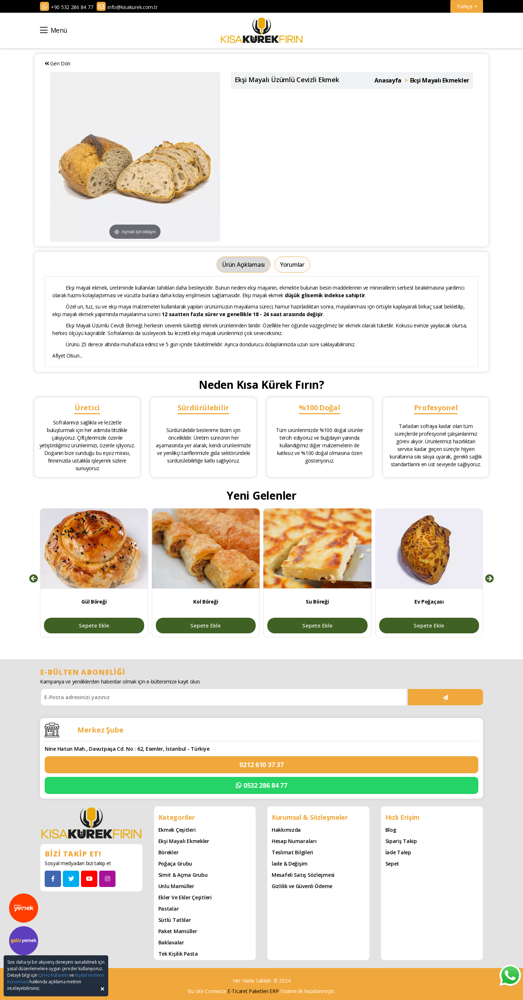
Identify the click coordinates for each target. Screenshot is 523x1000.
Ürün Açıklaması (243, 265)
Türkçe (467, 6)
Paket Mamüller (177, 931)
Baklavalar (171, 942)
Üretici (87, 407)
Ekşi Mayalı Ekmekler (183, 841)
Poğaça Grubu (175, 863)
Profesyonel (436, 407)
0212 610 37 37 (261, 764)
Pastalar (168, 908)
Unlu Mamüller (176, 886)
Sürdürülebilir (203, 407)
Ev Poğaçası (429, 601)
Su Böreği (317, 601)
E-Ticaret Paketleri (247, 991)
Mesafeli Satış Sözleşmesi (303, 874)
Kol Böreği (205, 601)
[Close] (102, 989)
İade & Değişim (290, 863)
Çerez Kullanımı (53, 975)
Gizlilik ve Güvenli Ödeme (302, 886)
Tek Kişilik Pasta (178, 953)
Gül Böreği (93, 601)
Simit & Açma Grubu (183, 874)
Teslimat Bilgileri (292, 852)
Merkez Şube (100, 730)
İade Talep (398, 852)
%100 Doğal (319, 407)
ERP (274, 991)
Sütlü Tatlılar (174, 919)
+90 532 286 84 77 (72, 7)
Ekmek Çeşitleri (177, 829)
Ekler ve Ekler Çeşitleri (185, 897)
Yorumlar (292, 265)
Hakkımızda (286, 829)
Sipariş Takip (401, 841)
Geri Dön (57, 63)
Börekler (168, 852)
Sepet (392, 863)
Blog (390, 829)
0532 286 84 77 (261, 785)
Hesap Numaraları (294, 841)
